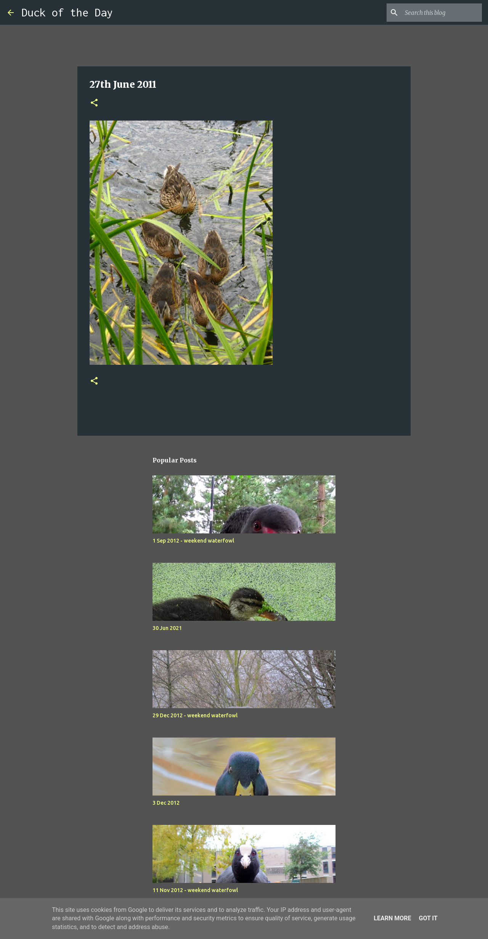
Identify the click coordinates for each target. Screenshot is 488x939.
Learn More (392, 918)
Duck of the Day (67, 12)
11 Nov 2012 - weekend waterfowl (195, 890)
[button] (94, 103)
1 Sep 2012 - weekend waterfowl (193, 541)
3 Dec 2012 (166, 803)
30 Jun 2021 (167, 628)
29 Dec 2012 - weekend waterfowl (195, 715)
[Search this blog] (442, 12)
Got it (428, 918)
